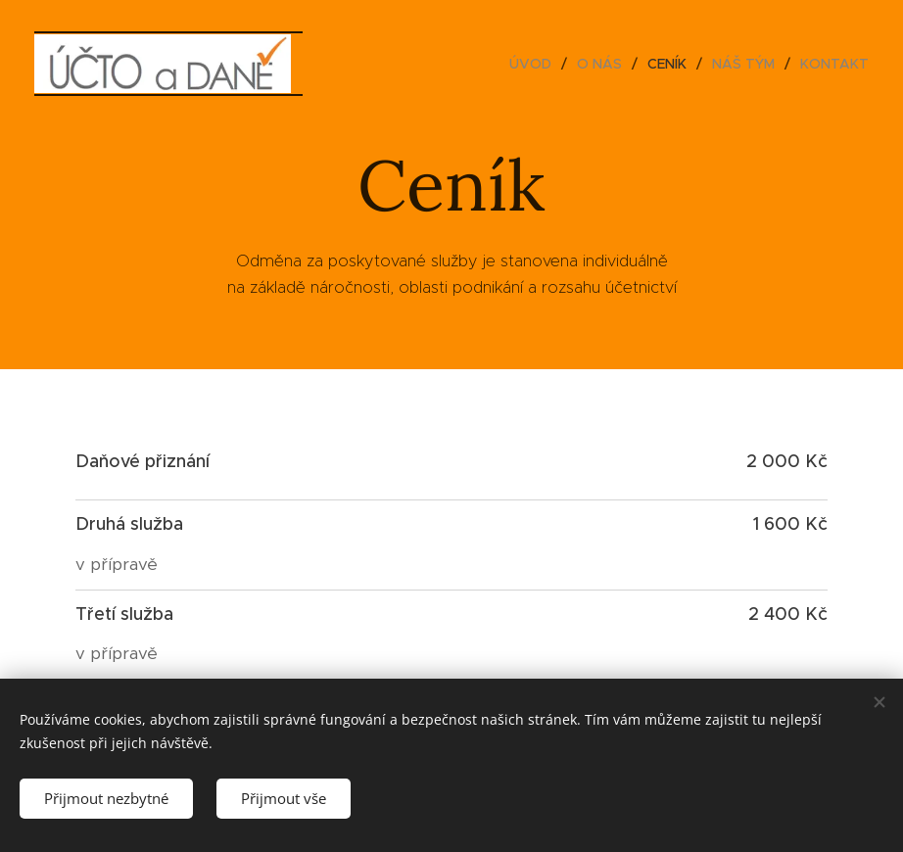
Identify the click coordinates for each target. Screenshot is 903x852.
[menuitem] (535, 63)
